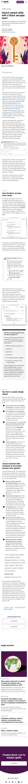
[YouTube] (18, 782)
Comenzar (20, 2)
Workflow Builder (15, 200)
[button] (14, 778)
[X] (15, 782)
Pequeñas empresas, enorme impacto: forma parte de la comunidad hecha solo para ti (12, 720)
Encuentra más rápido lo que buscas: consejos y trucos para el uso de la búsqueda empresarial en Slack (14, 702)
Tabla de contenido (7, 66)
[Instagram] (9, 782)
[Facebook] (12, 782)
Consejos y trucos (9, 607)
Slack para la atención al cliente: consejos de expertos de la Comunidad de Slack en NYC (13, 683)
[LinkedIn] (6, 782)
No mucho (14, 626)
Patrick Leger (12, 32)
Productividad (6, 9)
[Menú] (26, 2)
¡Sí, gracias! (14, 621)
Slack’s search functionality (12, 107)
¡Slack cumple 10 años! (9, 731)
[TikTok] (22, 782)
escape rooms (20, 77)
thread (19, 244)
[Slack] (5, 2)
